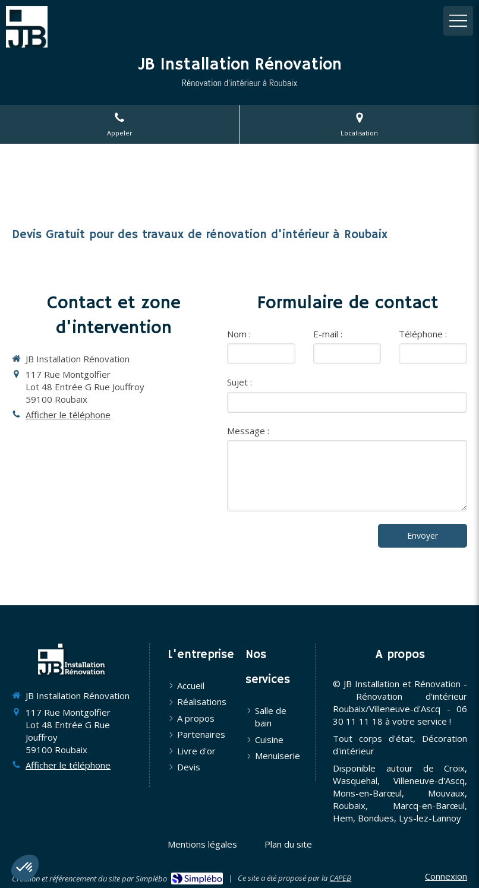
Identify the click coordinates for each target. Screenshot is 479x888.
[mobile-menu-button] (458, 21)
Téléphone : (423, 334)
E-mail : (327, 334)
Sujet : (239, 382)
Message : (248, 431)
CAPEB (340, 878)
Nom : (239, 334)
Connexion (446, 876)
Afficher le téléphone (68, 415)
